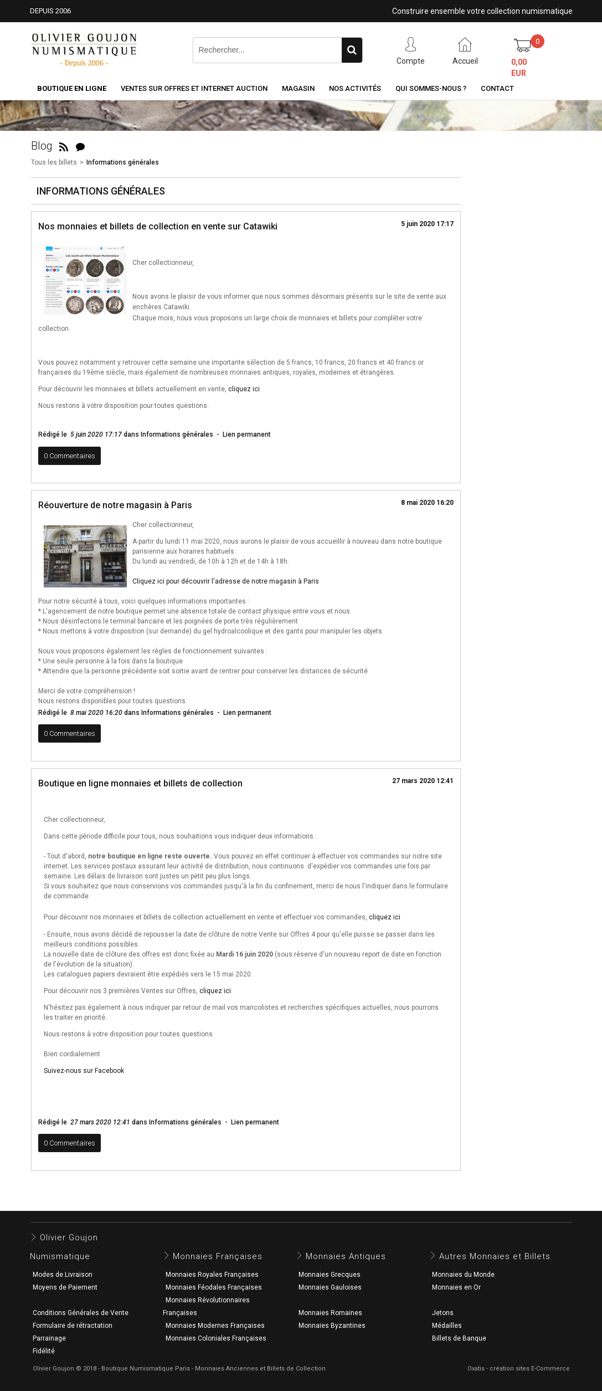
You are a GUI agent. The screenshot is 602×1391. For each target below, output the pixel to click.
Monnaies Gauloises (330, 1287)
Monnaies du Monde (463, 1275)
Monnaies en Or (456, 1287)
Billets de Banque (459, 1338)
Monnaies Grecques (330, 1275)
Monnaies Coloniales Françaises (216, 1338)
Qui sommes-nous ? (430, 88)
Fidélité (44, 1351)
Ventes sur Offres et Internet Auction (194, 88)
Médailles (447, 1325)
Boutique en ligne (71, 88)
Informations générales (122, 162)
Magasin (298, 88)
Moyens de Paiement (65, 1287)
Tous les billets (54, 162)
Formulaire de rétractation (72, 1325)
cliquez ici (244, 389)
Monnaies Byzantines (332, 1325)
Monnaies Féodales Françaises (214, 1287)
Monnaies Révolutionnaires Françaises (206, 1306)
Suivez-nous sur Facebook (84, 1071)
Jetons (443, 1313)
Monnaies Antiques (346, 1256)
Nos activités (355, 88)
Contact (497, 88)
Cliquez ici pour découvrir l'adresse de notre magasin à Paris (225, 581)
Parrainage (49, 1338)
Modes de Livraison (62, 1275)
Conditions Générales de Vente (80, 1313)
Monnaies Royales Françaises (212, 1275)
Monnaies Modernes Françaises (215, 1325)
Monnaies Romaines (330, 1313)
